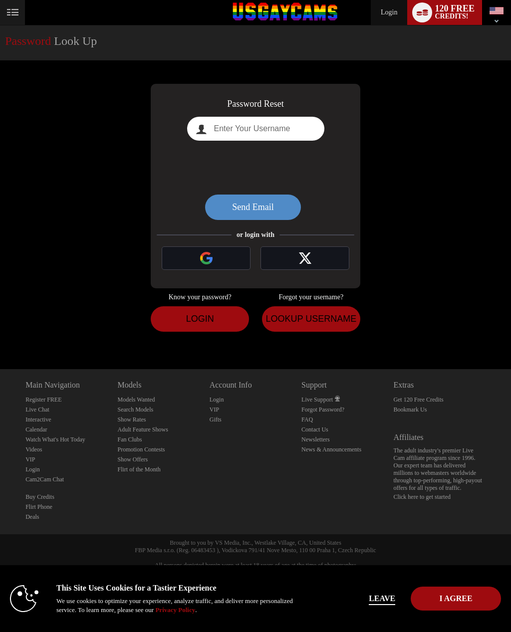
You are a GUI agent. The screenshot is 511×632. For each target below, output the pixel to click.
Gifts (216, 419)
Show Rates (131, 419)
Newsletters (315, 439)
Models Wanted (136, 399)
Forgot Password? (322, 409)
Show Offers (132, 459)
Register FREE (43, 399)
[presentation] (255, 167)
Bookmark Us (410, 409)
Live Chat (37, 409)
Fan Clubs (129, 439)
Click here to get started (422, 496)
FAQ (307, 419)
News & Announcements (331, 449)
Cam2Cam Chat (44, 479)
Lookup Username (310, 319)
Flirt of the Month (138, 469)
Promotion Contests (141, 449)
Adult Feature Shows (142, 429)
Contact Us (314, 429)
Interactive (38, 419)
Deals (32, 516)
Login (389, 12)
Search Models (135, 409)
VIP (30, 459)
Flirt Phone (38, 506)
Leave (354, 598)
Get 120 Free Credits (418, 399)
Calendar (36, 429)
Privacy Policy (210, 610)
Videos (33, 449)
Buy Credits (39, 496)
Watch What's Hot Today (55, 439)
